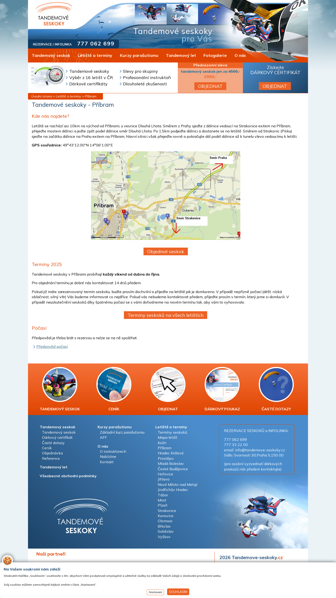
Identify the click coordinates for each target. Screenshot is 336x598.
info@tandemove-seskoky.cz (260, 450)
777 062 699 (96, 43)
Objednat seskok (165, 251)
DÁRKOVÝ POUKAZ (222, 389)
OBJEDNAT (210, 86)
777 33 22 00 (236, 444)
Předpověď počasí (52, 346)
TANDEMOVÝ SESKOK (60, 389)
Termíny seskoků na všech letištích (165, 315)
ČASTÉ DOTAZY (276, 389)
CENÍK (113, 389)
